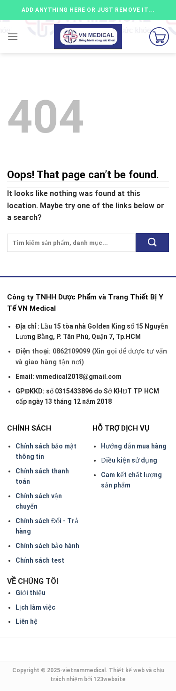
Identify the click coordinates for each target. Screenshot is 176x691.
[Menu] (12, 36)
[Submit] (152, 242)
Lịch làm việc (35, 607)
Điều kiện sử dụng (129, 460)
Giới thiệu (30, 593)
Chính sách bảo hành (47, 546)
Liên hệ (26, 621)
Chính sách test (39, 560)
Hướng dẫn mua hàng (134, 446)
